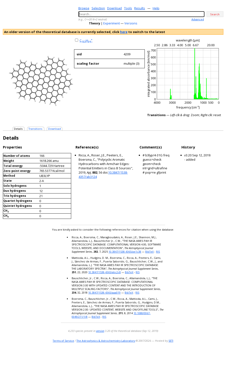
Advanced (197, 19)
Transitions (35, 129)
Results (139, 8)
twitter (206, 355)
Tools (128, 8)
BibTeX (149, 251)
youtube (213, 355)
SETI (170, 340)
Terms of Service (63, 340)
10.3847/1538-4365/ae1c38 (125, 251)
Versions (130, 23)
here (123, 32)
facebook (220, 355)
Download (114, 8)
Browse (83, 8)
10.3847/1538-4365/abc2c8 (104, 272)
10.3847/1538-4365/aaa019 (104, 292)
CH (86, 40)
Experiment (111, 23)
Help (156, 8)
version (100, 331)
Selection (98, 8)
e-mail (200, 355)
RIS (158, 251)
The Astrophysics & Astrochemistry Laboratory (105, 340)
